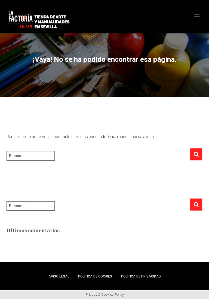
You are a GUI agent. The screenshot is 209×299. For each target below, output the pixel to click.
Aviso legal (58, 276)
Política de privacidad (141, 276)
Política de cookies (95, 276)
